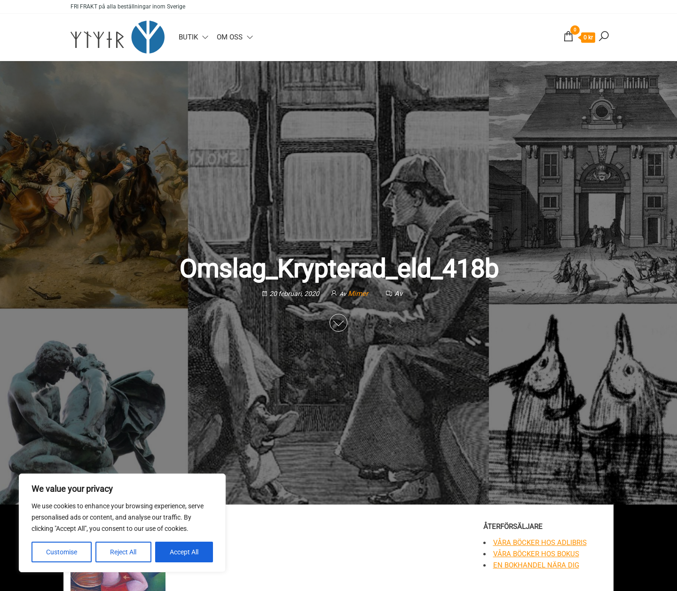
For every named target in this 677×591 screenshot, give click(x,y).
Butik (188, 37)
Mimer (359, 293)
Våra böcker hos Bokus (536, 554)
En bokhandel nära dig (536, 565)
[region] (122, 523)
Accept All (184, 552)
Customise (61, 552)
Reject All (123, 552)
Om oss (230, 37)
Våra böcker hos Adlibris (540, 542)
